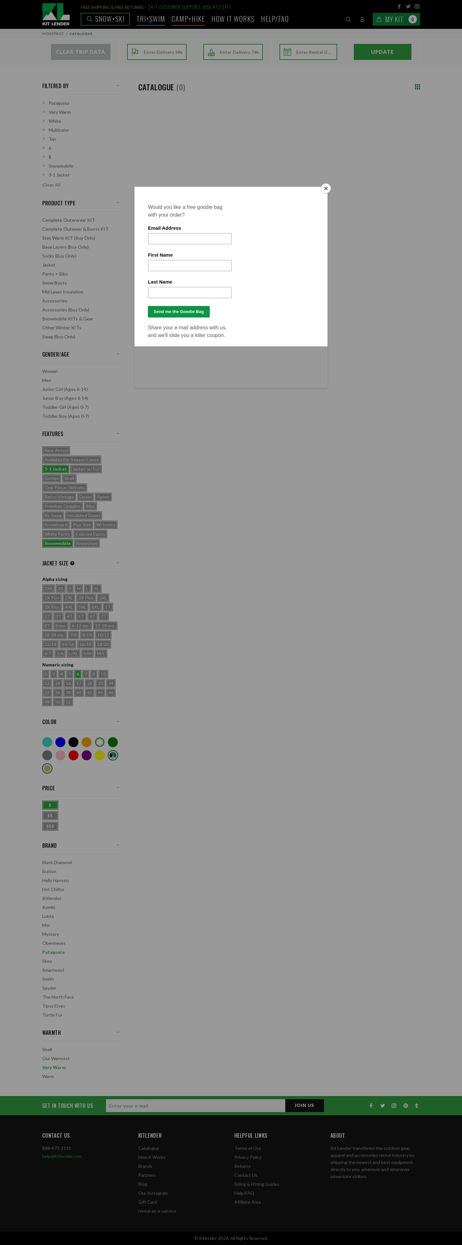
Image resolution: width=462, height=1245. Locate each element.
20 (100, 683)
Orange (87, 742)
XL (96, 588)
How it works (233, 18)
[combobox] (163, 52)
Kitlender (51, 898)
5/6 (60, 653)
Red (73, 755)
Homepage (53, 33)
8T (47, 625)
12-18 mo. (105, 625)
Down (85, 496)
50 (57, 702)
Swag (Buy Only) (59, 336)
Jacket (49, 265)
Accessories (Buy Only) (66, 309)
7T (104, 616)
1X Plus (52, 597)
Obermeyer (54, 943)
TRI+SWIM (150, 18)
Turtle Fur (52, 1015)
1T (108, 607)
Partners (147, 1175)
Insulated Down (83, 515)
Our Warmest (56, 1058)
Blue (60, 742)
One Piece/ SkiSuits (65, 487)
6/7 (48, 653)
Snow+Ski (105, 18)
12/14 (51, 644)
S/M (88, 653)
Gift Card (147, 1202)
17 (78, 683)
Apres (103, 496)
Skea (47, 961)
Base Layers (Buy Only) (65, 247)
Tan (52, 139)
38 (68, 692)
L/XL (73, 653)
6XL (95, 607)
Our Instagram (153, 1193)
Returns (242, 1166)
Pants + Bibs (55, 273)
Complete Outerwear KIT (68, 220)
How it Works (152, 1157)
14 (57, 683)
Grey (47, 755)
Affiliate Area (247, 1202)
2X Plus (86, 597)
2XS (49, 588)
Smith (48, 979)
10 (103, 674)
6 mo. (61, 625)
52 (68, 702)
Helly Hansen (55, 880)
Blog (142, 1184)
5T (81, 616)
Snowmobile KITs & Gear (67, 318)
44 (100, 692)
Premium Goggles (63, 506)
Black (73, 742)
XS (60, 588)
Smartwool (53, 970)
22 (47, 692)
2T (47, 616)
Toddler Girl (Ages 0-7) (65, 407)
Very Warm (60, 112)
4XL (69, 607)
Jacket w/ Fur (86, 469)
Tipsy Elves (54, 1006)
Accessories (55, 300)
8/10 (87, 635)
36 (57, 692)
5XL (82, 607)
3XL (103, 597)
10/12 (103, 635)
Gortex (52, 478)
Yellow (100, 755)
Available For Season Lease (72, 459)
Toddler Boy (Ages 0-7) (65, 416)
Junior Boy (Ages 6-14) (65, 398)
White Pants (57, 534)
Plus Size (82, 524)
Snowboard (56, 524)
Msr (46, 925)
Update (382, 52)
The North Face (58, 997)
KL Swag (53, 515)
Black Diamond (57, 862)
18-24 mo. (55, 635)
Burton (49, 871)
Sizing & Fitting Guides (257, 1184)
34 (110, 683)
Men (46, 380)
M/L (101, 653)
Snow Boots (54, 282)
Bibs (90, 506)
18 (89, 683)
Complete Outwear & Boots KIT (75, 229)
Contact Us (245, 1175)
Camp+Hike (188, 18)
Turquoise (47, 742)
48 (47, 702)
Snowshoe (87, 543)
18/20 (103, 644)
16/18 (85, 644)
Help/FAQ (275, 18)
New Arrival (56, 450)
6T (92, 616)
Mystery (50, 934)
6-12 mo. (80, 625)
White (55, 121)
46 (110, 692)
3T (58, 616)
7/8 (73, 635)
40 (78, 692)
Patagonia (59, 103)
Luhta (48, 916)
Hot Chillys (53, 889)
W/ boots (105, 524)
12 (47, 683)
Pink (60, 755)
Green (113, 742)
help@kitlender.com (62, 1156)
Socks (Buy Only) (59, 256)
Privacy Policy (248, 1157)
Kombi (48, 907)
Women (50, 371)
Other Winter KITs (61, 327)
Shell (69, 478)
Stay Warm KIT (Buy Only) (68, 238)
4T (70, 616)
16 (68, 683)
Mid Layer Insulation (63, 291)
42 (89, 692)
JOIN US (304, 1105)
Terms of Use (247, 1148)
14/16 (68, 644)
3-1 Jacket (59, 174)
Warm (48, 1076)
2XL (69, 597)
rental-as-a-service (157, 1211)
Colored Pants (90, 534)
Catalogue (148, 1148)
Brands (145, 1166)
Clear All (51, 184)
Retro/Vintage (59, 496)
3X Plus (52, 607)
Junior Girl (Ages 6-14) (65, 389)
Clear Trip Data (80, 52)
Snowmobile (61, 166)
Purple (87, 755)
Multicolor (59, 130)
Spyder (49, 988)
